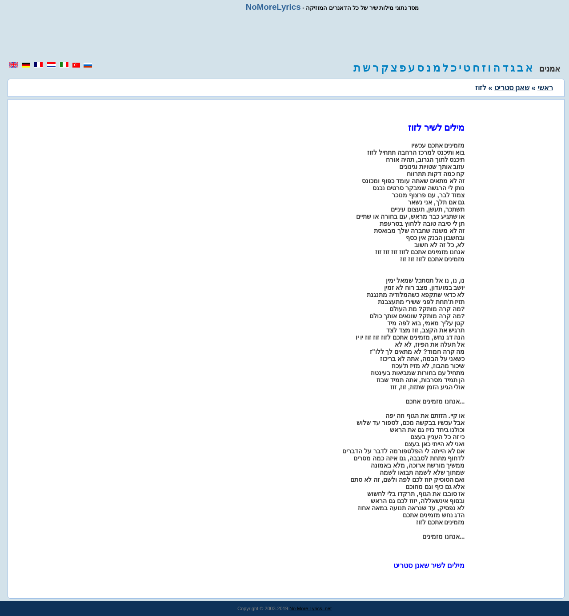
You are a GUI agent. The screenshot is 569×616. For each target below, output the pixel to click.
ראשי (545, 88)
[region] (284, 36)
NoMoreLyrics (273, 7)
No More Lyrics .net (310, 608)
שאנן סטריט (511, 88)
